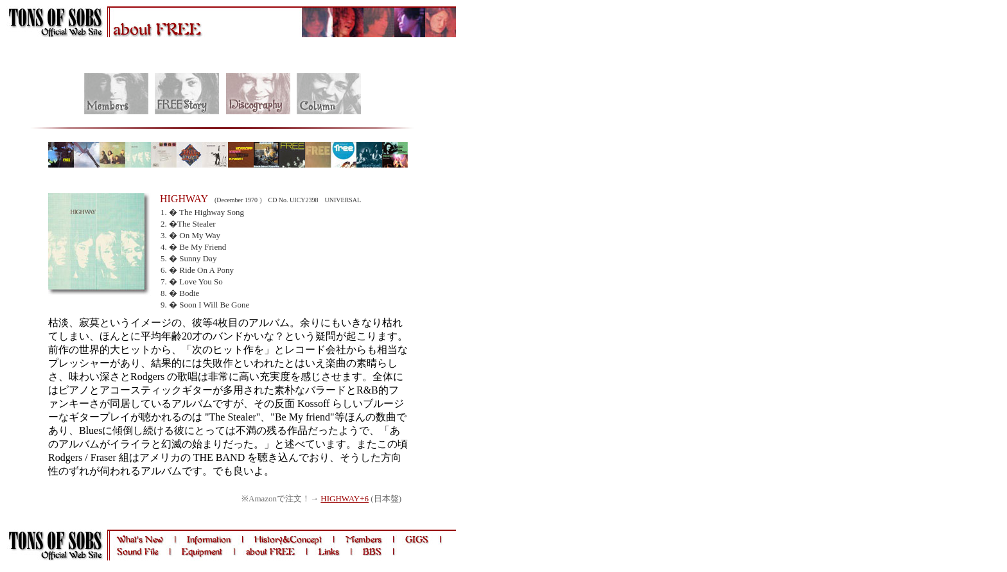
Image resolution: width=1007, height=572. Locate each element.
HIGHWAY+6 (344, 498)
